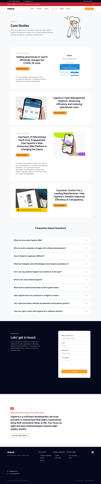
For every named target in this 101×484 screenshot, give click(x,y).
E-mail (63, 343)
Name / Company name (67, 335)
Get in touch (89, 8)
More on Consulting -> (35, 4)
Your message (65, 357)
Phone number (65, 350)
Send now (74, 371)
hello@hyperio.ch (28, 1)
